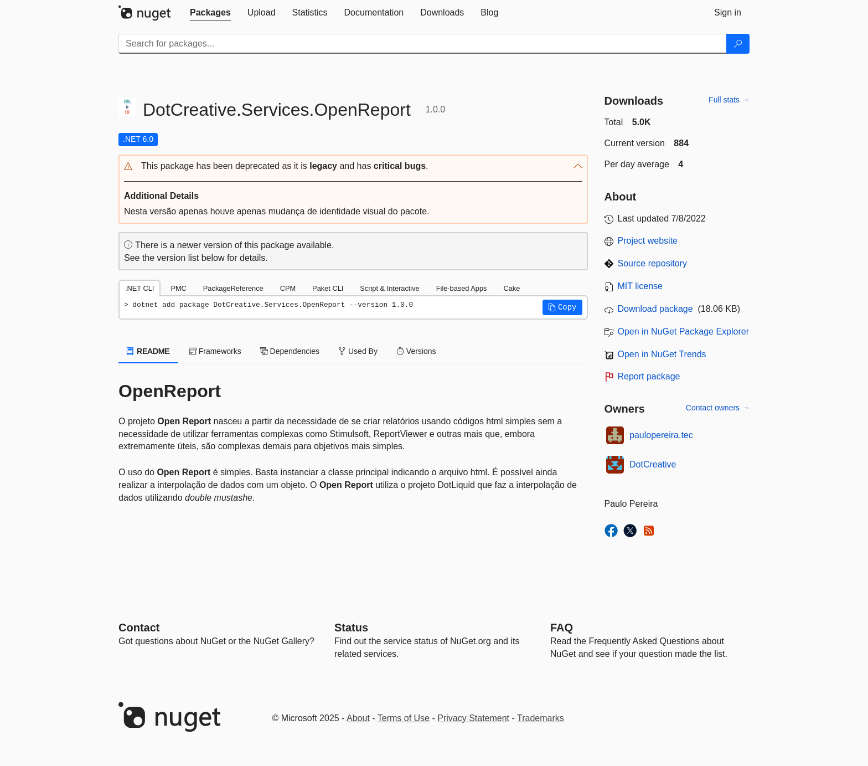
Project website (648, 240)
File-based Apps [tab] (461, 288)
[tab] (210, 13)
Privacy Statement (473, 718)
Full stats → (729, 99)
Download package (655, 308)
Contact (138, 627)
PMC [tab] (178, 288)
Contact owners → (718, 407)
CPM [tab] (288, 288)
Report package (649, 376)
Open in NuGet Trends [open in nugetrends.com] (662, 354)
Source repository (652, 263)
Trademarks (540, 718)
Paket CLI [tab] (327, 288)
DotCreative (652, 464)
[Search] (738, 44)
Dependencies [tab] (289, 351)
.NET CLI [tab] (139, 288)
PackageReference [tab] (233, 288)
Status (351, 627)
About (358, 718)
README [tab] (148, 351)
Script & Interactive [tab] (389, 288)
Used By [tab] (358, 351)
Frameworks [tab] (215, 351)
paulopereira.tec (661, 435)
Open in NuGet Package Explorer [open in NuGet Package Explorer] (683, 331)
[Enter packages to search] (422, 44)
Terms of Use (404, 718)
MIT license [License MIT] (640, 286)
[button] (353, 166)
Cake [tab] (511, 288)
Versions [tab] (416, 351)
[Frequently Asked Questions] (561, 627)
